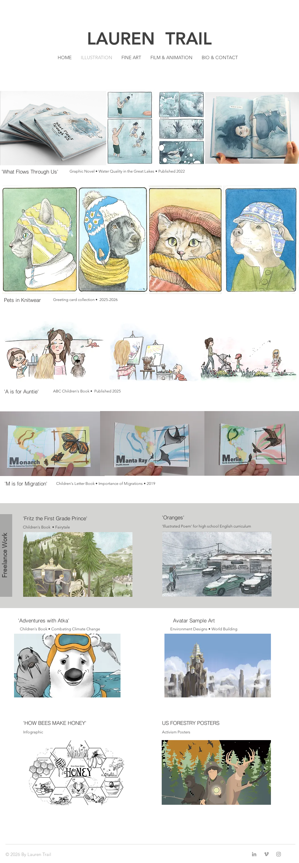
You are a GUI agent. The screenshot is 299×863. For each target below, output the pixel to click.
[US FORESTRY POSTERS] (194, 723)
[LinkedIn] (254, 854)
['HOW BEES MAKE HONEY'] (57, 723)
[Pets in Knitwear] (38, 300)
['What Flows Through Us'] (36, 171)
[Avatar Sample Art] (193, 620)
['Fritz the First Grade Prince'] (57, 518)
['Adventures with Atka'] (43, 620)
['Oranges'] (196, 517)
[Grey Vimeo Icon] (266, 854)
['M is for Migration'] (37, 484)
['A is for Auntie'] (36, 391)
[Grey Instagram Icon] (279, 854)
